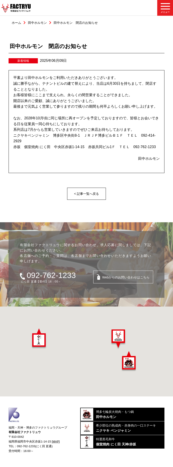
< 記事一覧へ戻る (86, 194)
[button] (39, 338)
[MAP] (56, 441)
